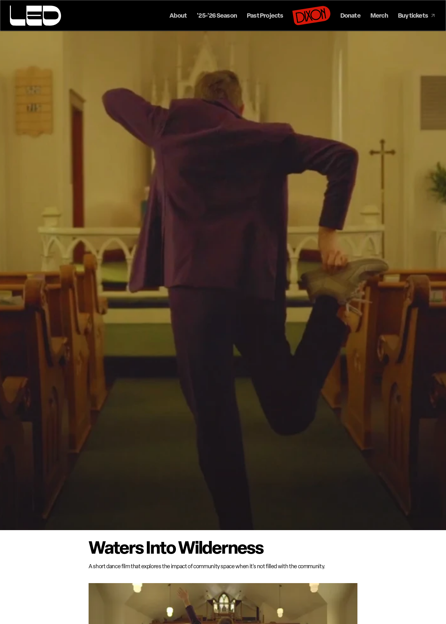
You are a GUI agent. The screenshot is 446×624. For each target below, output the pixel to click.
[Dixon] (311, 15)
